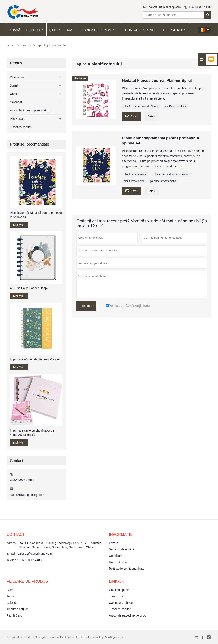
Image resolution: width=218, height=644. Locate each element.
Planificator (17, 77)
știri (55, 30)
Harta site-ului (118, 562)
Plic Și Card (18, 118)
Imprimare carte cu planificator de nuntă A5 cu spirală (32, 432)
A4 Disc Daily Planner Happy (29, 288)
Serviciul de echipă (121, 549)
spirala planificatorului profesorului (171, 174)
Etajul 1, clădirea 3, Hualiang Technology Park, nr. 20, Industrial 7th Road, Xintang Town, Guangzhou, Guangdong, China (60, 545)
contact (16, 534)
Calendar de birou (121, 602)
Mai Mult (18, 225)
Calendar (16, 102)
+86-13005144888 (200, 7)
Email (131, 116)
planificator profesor (135, 174)
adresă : (12, 543)
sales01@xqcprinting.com (165, 7)
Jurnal (14, 85)
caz (69, 30)
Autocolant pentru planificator (29, 110)
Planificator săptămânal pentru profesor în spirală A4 (36, 215)
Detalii (151, 116)
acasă (14, 30)
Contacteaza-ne (139, 30)
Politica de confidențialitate (126, 568)
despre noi (174, 30)
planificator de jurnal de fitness (141, 106)
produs (34, 30)
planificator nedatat (175, 106)
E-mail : (12, 553)
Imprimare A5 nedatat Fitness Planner (35, 359)
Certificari (115, 555)
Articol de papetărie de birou (127, 615)
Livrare (113, 543)
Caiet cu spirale (119, 590)
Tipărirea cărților (21, 127)
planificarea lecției (134, 181)
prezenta (86, 306)
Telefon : (12, 560)
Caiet (13, 93)
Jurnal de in (116, 596)
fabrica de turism (97, 30)
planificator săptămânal (163, 181)
